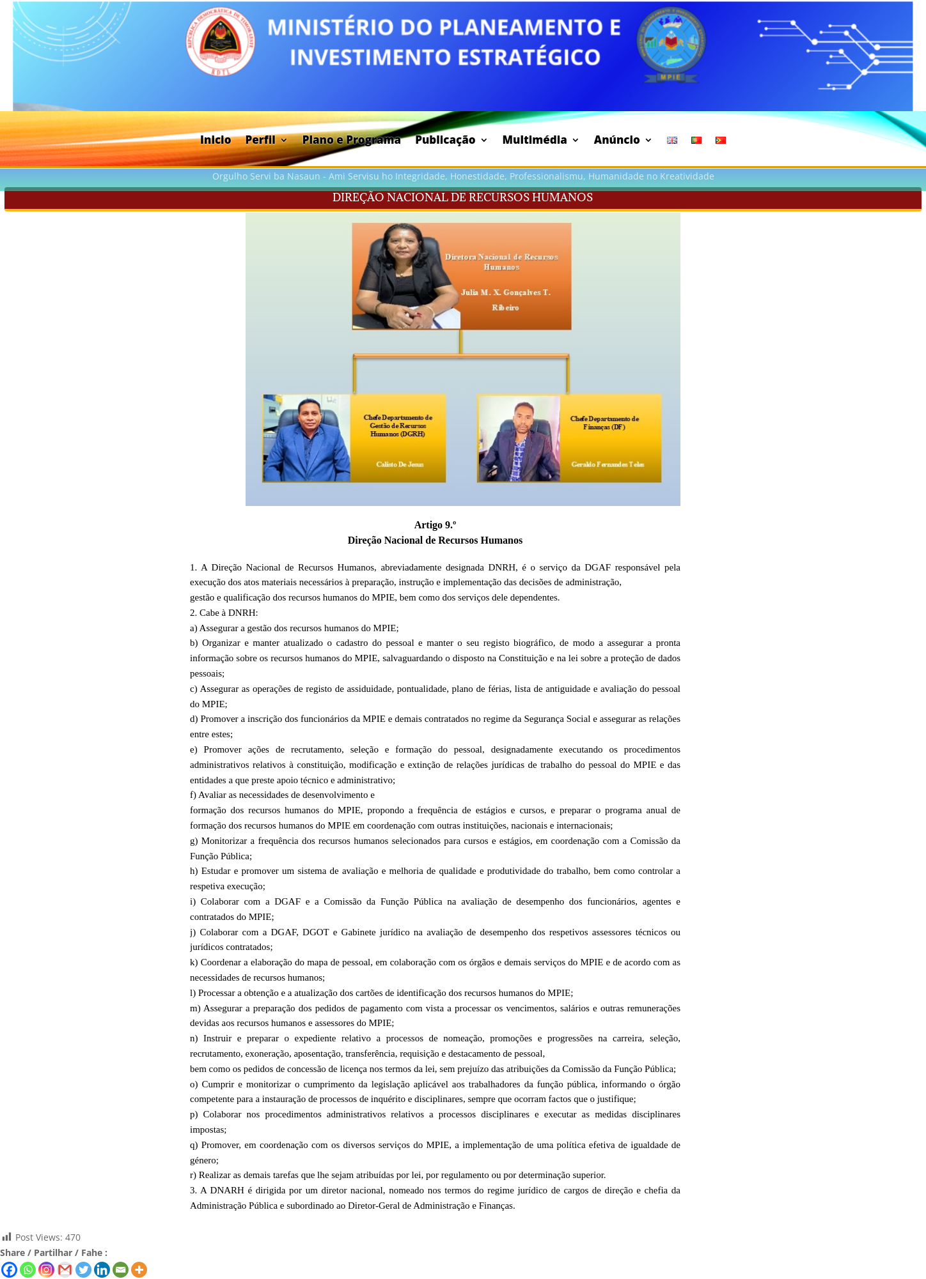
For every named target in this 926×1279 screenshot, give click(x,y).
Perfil (260, 141)
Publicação (445, 141)
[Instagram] (46, 1270)
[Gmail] (65, 1270)
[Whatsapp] (28, 1270)
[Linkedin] (102, 1270)
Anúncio (617, 141)
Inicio (215, 141)
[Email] (121, 1270)
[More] (139, 1270)
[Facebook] (9, 1270)
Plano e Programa (351, 141)
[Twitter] (83, 1270)
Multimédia (535, 141)
